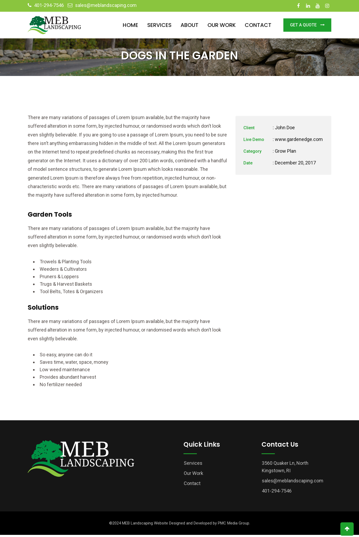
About (189, 25)
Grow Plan (285, 153)
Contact (258, 25)
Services (159, 25)
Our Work (221, 25)
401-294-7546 (49, 5)
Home (130, 25)
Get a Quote (307, 24)
